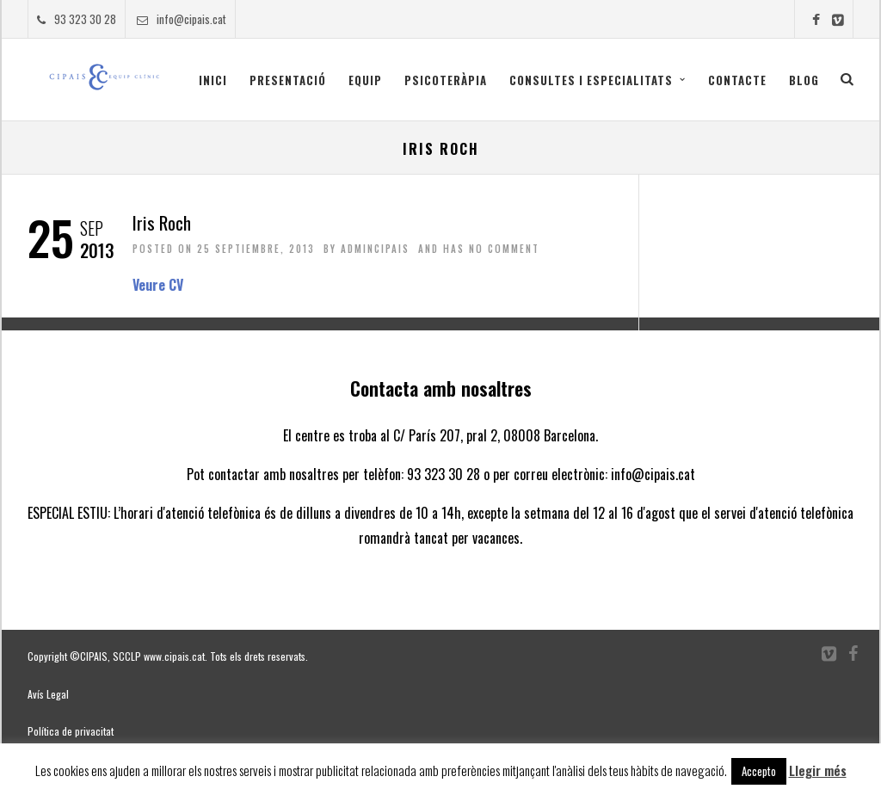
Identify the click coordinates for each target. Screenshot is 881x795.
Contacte (737, 80)
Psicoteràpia (445, 80)
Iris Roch (161, 222)
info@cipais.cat (181, 19)
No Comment (504, 249)
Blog (804, 80)
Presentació (288, 80)
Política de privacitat (71, 731)
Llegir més (818, 770)
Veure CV (157, 284)
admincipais (375, 249)
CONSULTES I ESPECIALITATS (591, 80)
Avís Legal (48, 694)
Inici (213, 80)
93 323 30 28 (76, 19)
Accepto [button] (759, 771)
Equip (365, 80)
